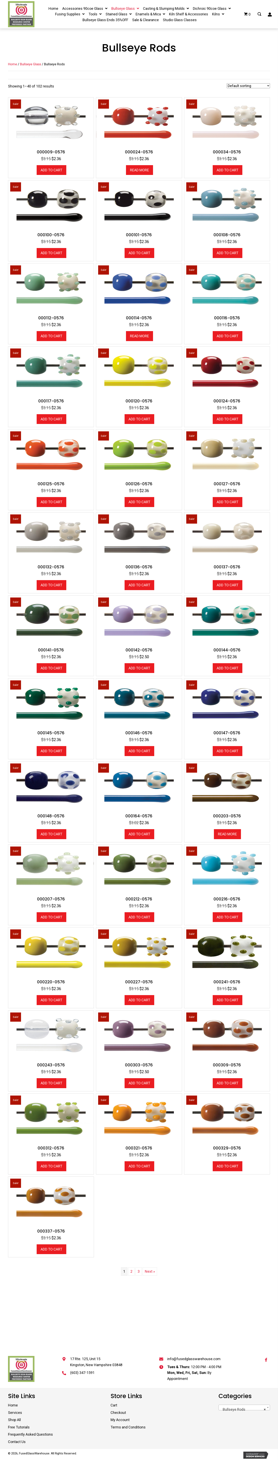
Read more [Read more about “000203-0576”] (227, 834)
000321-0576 (139, 1148)
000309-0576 (227, 1065)
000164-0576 (138, 816)
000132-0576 (51, 567)
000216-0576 (227, 899)
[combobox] (244, 1407)
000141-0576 (51, 650)
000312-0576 (51, 1148)
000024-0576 (139, 152)
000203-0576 (227, 816)
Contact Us (17, 1442)
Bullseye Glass (30, 64)
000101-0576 (139, 235)
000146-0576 (138, 733)
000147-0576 (227, 733)
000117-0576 (51, 401)
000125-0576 (51, 484)
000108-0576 (227, 235)
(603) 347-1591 (82, 1373)
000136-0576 (139, 567)
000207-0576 (51, 899)
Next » (150, 1271)
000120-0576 (139, 401)
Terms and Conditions (128, 1427)
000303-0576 (139, 1065)
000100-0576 (50, 235)
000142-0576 (139, 650)
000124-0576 (227, 401)
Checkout (118, 1412)
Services (15, 1412)
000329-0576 (227, 1148)
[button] (266, 1360)
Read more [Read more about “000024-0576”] (139, 170)
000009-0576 (51, 152)
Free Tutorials (19, 1427)
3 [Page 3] (139, 1271)
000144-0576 (227, 650)
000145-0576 (50, 733)
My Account (120, 1420)
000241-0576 (227, 982)
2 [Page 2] (131, 1271)
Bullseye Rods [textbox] (243, 1409)
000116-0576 (227, 318)
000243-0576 (51, 1065)
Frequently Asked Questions (30, 1434)
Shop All (14, 1420)
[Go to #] (259, 14)
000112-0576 (51, 318)
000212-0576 (139, 899)
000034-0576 (227, 152)
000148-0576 (50, 816)
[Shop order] (248, 85)
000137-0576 (227, 567)
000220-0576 (51, 982)
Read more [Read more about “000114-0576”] (139, 336)
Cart (114, 1405)
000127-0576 (227, 484)
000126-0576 (139, 484)
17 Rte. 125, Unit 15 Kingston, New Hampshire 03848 (96, 1362)
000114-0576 (139, 318)
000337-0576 (51, 1231)
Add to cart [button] (51, 170)
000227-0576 (139, 982)
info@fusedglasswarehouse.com (194, 1359)
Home (12, 64)
